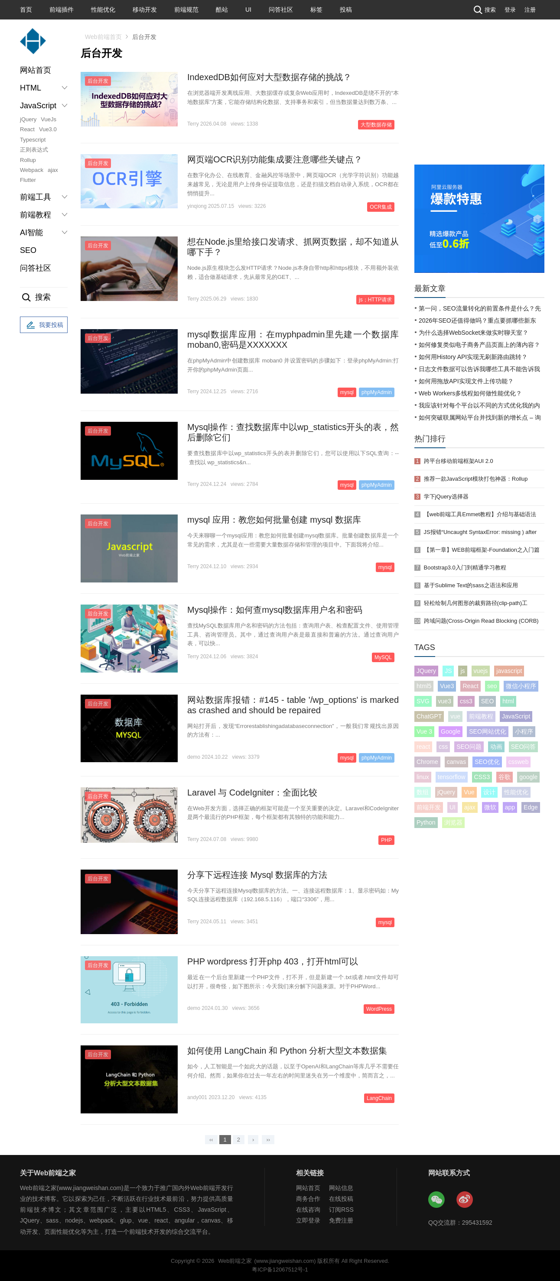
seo (492, 686)
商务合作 (308, 1198)
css (443, 746)
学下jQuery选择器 (446, 496)
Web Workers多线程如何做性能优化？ (470, 393)
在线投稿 (341, 1198)
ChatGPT (429, 716)
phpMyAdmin (376, 392)
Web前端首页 (103, 36)
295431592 (477, 1222)
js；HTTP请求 (375, 300)
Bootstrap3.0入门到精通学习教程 (465, 567)
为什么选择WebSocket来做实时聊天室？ (473, 332)
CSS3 (482, 776)
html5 (424, 686)
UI (248, 9)
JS (448, 670)
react (423, 746)
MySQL (383, 657)
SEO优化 (487, 761)
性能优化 (103, 9)
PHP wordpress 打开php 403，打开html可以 (272, 961)
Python (426, 822)
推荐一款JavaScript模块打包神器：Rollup (476, 479)
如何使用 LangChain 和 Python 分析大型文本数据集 (287, 1050)
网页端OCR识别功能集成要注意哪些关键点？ (274, 159)
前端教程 (481, 716)
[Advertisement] (479, 99)
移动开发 (145, 9)
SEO (28, 250)
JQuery (426, 670)
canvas (456, 761)
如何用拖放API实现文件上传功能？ (466, 381)
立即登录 (308, 1220)
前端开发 (429, 807)
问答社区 (281, 9)
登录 (510, 9)
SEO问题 (469, 746)
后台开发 (98, 81)
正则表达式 (34, 149)
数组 (423, 792)
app (510, 807)
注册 (530, 9)
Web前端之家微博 (465, 1200)
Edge (531, 807)
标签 (316, 9)
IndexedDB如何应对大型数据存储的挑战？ (269, 77)
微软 (490, 807)
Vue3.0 (48, 129)
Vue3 (447, 686)
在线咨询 (308, 1209)
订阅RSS (341, 1209)
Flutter (28, 180)
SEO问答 (523, 746)
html (508, 701)
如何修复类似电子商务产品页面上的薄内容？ (479, 344)
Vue (469, 792)
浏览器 (453, 822)
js (462, 670)
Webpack (31, 170)
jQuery (28, 119)
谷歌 (504, 776)
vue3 (444, 701)
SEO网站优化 (487, 731)
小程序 (524, 731)
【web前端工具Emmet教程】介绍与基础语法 (480, 514)
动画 (496, 746)
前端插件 (61, 9)
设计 (489, 792)
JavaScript (516, 716)
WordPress (379, 1009)
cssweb (518, 761)
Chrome (427, 761)
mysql (347, 392)
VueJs (48, 119)
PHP (386, 840)
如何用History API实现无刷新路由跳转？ (473, 356)
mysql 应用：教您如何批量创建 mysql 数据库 (274, 519)
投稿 (346, 9)
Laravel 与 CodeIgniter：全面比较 (252, 792)
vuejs (481, 670)
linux (423, 776)
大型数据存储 (376, 125)
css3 (466, 701)
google (528, 776)
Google (450, 731)
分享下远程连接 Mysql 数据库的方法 (257, 875)
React (27, 129)
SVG (423, 701)
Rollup (28, 160)
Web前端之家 (235, 1261)
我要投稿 (43, 325)
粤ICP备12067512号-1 (280, 1269)
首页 (26, 9)
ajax (53, 170)
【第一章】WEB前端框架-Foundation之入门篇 (482, 550)
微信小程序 (521, 686)
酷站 (222, 9)
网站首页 (35, 70)
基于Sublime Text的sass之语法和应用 (471, 585)
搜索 (484, 9)
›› (268, 1139)
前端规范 (186, 9)
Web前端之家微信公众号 (437, 1200)
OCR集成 (381, 207)
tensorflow (452, 776)
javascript (509, 670)
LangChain (379, 1098)
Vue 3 (424, 731)
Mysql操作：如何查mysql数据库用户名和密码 (274, 610)
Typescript (33, 139)
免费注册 (341, 1220)
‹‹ (211, 1139)
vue (455, 716)
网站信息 (341, 1187)
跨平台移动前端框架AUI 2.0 (458, 461)
